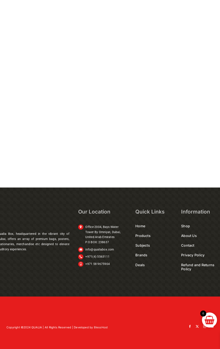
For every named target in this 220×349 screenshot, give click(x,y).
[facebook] (189, 326)
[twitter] (197, 326)
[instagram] (204, 326)
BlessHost (101, 327)
